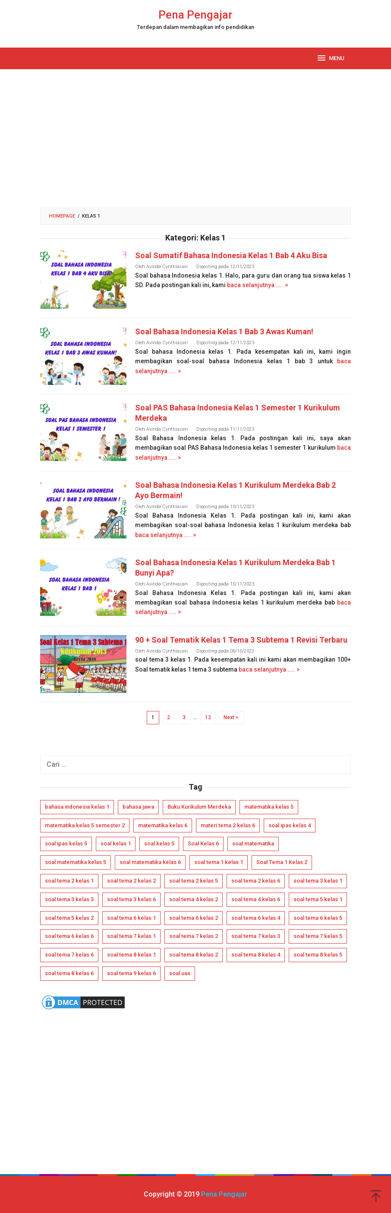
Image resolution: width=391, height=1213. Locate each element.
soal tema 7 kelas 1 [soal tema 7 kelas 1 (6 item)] (131, 936)
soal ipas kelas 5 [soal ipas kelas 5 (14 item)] (66, 843)
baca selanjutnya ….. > (257, 285)
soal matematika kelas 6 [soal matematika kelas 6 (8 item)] (150, 862)
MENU (330, 58)
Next (232, 717)
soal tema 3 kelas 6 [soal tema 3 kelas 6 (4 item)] (131, 899)
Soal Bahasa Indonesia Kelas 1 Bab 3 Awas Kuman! (224, 331)
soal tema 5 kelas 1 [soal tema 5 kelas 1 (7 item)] (317, 899)
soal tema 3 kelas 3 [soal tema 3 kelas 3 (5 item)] (69, 899)
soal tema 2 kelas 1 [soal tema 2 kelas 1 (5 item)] (69, 880)
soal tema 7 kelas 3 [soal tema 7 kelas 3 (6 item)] (255, 936)
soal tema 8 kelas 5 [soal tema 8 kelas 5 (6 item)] (317, 954)
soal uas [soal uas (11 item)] (179, 973)
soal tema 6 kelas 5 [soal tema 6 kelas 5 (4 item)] (317, 918)
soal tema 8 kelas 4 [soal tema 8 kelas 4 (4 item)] (255, 954)
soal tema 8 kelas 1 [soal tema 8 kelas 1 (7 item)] (131, 954)
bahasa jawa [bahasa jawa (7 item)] (138, 806)
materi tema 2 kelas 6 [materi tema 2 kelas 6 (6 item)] (228, 825)
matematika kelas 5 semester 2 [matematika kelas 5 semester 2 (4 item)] (85, 825)
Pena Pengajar (195, 14)
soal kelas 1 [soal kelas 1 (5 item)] (116, 843)
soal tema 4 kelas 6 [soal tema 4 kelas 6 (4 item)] (255, 899)
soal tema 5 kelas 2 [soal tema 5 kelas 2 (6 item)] (69, 918)
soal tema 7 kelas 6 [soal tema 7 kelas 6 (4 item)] (69, 954)
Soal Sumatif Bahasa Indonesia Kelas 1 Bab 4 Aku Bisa (231, 255)
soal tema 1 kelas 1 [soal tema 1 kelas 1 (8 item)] (218, 862)
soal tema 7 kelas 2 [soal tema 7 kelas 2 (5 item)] (193, 936)
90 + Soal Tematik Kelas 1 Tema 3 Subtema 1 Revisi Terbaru (241, 639)
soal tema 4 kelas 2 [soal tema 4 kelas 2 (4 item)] (193, 899)
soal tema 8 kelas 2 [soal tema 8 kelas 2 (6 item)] (193, 954)
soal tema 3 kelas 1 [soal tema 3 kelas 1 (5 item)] (317, 880)
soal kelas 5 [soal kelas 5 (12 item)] (159, 843)
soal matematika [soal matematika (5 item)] (253, 843)
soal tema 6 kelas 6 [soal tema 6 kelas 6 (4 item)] (69, 936)
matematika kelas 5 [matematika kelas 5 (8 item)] (268, 806)
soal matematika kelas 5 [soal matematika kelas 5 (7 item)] (75, 862)
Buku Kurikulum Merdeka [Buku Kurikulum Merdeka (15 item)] (199, 806)
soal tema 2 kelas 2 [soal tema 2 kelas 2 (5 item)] (131, 880)
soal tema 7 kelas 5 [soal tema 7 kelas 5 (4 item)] (317, 936)
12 (208, 717)
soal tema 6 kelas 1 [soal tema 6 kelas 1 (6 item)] (131, 918)
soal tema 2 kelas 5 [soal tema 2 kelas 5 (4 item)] (193, 880)
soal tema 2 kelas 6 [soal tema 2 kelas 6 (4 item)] (255, 880)
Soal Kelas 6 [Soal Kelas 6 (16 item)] (203, 843)
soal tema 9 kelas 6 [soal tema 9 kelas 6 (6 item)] (131, 973)
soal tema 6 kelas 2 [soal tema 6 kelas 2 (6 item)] (193, 918)
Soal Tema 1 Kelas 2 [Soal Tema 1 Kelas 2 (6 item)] (281, 862)
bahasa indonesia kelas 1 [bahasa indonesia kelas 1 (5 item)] (77, 806)
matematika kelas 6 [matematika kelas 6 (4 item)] (162, 825)
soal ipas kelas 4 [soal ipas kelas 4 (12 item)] (289, 825)
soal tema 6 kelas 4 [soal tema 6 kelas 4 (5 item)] (255, 918)
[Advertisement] (195, 138)
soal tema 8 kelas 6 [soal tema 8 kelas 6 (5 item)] (69, 973)
